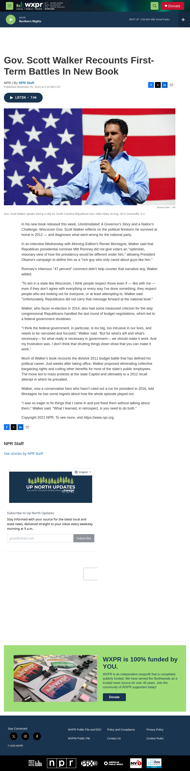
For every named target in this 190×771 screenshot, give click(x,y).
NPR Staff (26, 83)
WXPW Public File (79, 738)
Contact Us (114, 738)
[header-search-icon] (154, 6)
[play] (11, 19)
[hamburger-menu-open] (9, 6)
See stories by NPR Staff (23, 453)
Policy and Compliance (121, 729)
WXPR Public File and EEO (84, 729)
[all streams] (184, 19)
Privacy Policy (155, 729)
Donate (174, 6)
